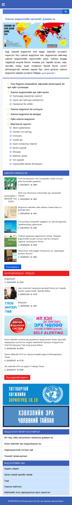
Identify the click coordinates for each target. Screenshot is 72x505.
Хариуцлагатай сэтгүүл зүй (18, 450)
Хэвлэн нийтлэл (13, 486)
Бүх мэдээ (12, 267)
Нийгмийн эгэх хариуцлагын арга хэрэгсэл (27, 492)
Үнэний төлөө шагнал (15, 456)
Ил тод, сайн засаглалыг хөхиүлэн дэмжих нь (28, 437)
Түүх (6, 481)
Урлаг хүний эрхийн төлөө (18, 474)
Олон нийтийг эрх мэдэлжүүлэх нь (22, 444)
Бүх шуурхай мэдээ (17, 377)
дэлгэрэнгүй (49, 73)
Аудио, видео (11, 468)
